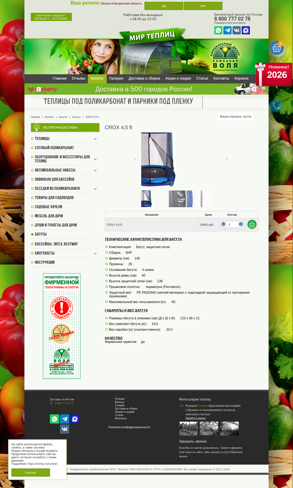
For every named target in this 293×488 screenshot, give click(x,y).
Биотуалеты (45, 254)
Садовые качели (48, 207)
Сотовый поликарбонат (54, 148)
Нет (203, 6)
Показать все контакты (229, 22)
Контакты (221, 78)
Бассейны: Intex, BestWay (56, 244)
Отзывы (78, 78)
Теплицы (42, 139)
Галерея (116, 78)
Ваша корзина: (235, 116)
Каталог (97, 78)
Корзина (242, 78)
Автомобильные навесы (55, 171)
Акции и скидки (178, 78)
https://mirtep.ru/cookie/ (42, 463)
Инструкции (45, 263)
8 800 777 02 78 (232, 19)
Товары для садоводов (54, 198)
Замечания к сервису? (50, 17)
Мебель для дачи (49, 216)
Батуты (63, 117)
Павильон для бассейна (54, 180)
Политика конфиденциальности (129, 427)
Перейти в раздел (196, 418)
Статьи (202, 78)
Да (164, 6)
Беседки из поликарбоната (57, 189)
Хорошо (31, 472)
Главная (60, 78)
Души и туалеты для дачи (56, 225)
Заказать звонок (193, 441)
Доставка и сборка (144, 78)
